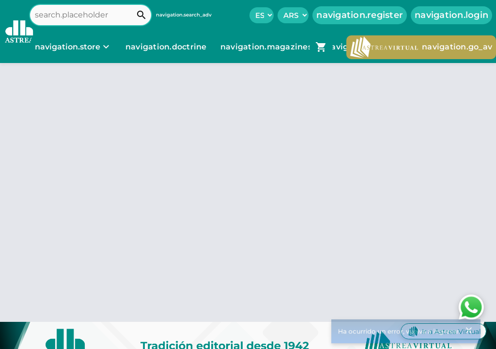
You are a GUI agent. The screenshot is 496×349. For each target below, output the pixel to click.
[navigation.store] (73, 47)
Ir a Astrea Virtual (443, 331)
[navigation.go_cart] (321, 47)
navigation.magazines (267, 46)
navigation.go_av (421, 47)
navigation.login (451, 15)
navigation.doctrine (166, 46)
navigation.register (359, 15)
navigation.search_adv (184, 15)
